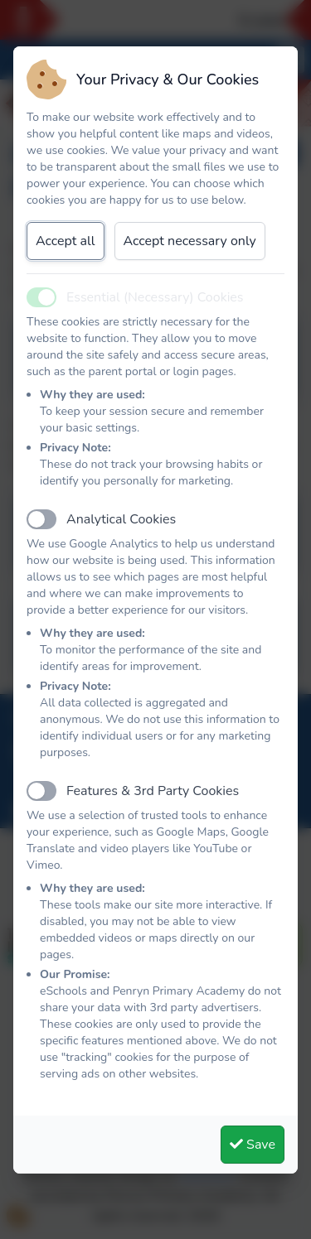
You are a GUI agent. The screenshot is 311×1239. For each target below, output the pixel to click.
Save (252, 1144)
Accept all (65, 241)
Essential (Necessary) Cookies (155, 297)
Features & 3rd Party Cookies (152, 791)
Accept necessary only (190, 241)
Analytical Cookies (121, 519)
